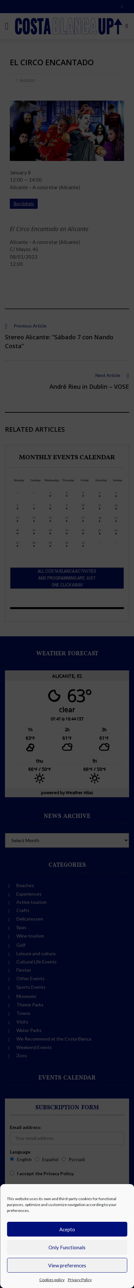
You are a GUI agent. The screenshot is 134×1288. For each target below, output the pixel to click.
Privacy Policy (80, 1279)
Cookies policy (52, 1279)
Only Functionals (67, 1247)
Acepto (67, 1229)
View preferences (67, 1265)
